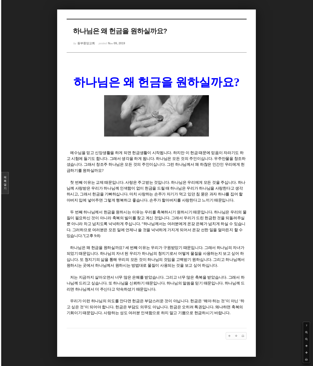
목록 (5, 183)
